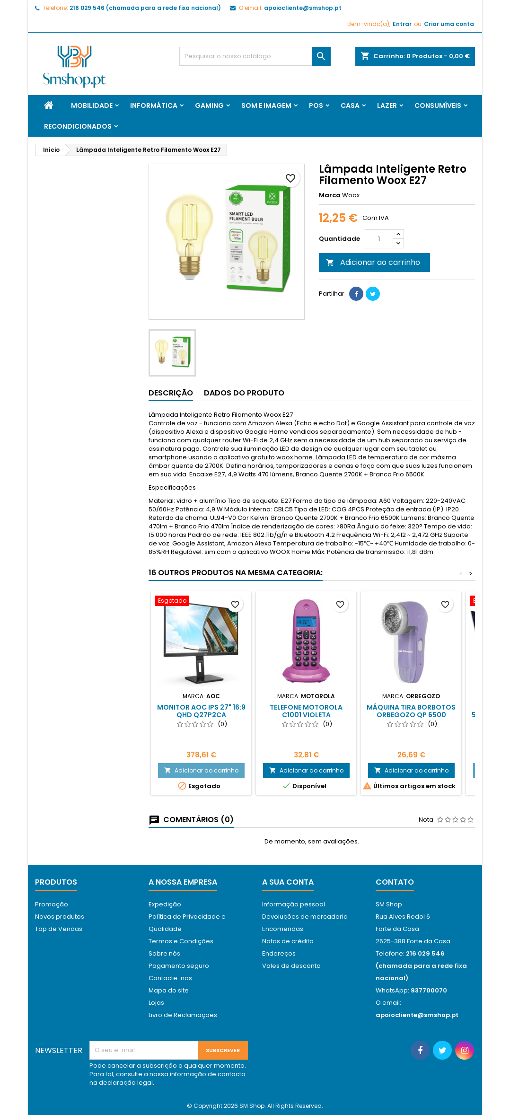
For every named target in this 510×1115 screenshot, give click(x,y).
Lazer (387, 105)
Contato (395, 882)
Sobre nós (164, 953)
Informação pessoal (293, 904)
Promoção (51, 904)
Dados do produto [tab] (244, 392)
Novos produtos (59, 916)
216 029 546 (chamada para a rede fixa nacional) (145, 8)
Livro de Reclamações (183, 1014)
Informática (153, 105)
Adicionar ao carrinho (373, 262)
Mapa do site (169, 990)
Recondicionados (78, 126)
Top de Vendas (58, 928)
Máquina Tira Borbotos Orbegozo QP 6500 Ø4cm (411, 714)
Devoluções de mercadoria (305, 916)
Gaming (209, 105)
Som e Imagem (266, 105)
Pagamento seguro (179, 965)
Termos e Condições (181, 941)
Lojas (156, 1002)
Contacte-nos (170, 978)
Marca (330, 195)
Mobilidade (92, 105)
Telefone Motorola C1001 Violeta (306, 711)
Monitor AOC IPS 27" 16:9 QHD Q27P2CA (201, 711)
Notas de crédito (288, 941)
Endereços (279, 953)
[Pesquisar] (255, 56)
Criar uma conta (449, 24)
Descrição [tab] (171, 392)
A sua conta (288, 882)
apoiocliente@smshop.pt (303, 8)
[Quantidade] (379, 238)
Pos (316, 105)
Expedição (165, 904)
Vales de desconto (291, 965)
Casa (350, 105)
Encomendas (282, 928)
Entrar (402, 24)
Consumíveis (437, 105)
